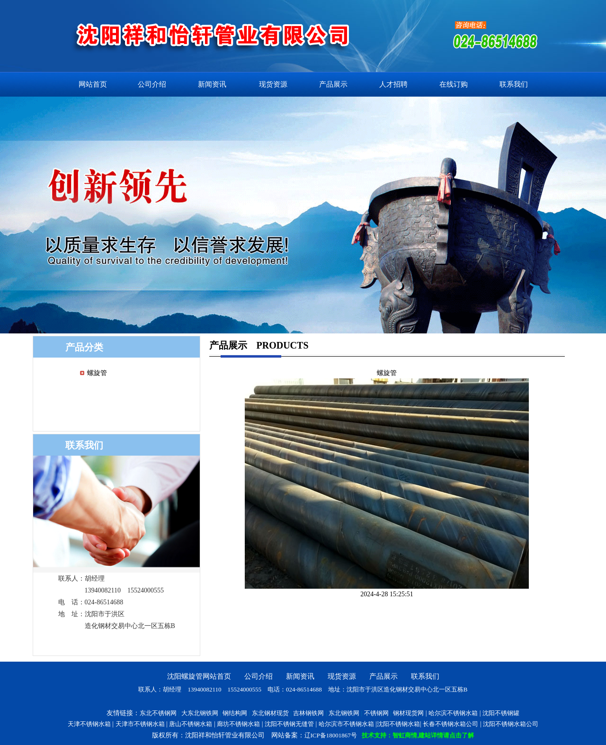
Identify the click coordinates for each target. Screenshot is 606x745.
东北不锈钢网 (158, 713)
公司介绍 (152, 84)
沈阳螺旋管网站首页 (199, 676)
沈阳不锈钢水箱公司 (510, 723)
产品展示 (333, 84)
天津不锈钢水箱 (89, 723)
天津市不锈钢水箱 (140, 723)
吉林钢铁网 (308, 713)
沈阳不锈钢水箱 (398, 723)
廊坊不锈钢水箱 (238, 723)
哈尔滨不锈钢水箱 (453, 713)
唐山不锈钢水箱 (190, 723)
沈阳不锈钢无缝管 (289, 723)
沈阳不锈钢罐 (500, 713)
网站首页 (93, 84)
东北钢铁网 (344, 713)
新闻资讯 (212, 84)
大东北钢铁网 (199, 713)
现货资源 (273, 84)
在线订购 (453, 84)
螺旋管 (97, 373)
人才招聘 (393, 84)
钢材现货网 (408, 713)
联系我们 (513, 84)
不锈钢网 (376, 713)
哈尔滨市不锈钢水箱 (346, 723)
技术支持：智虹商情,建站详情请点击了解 (418, 735)
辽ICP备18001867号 (330, 735)
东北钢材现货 (270, 713)
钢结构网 (235, 713)
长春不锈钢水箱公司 (450, 723)
